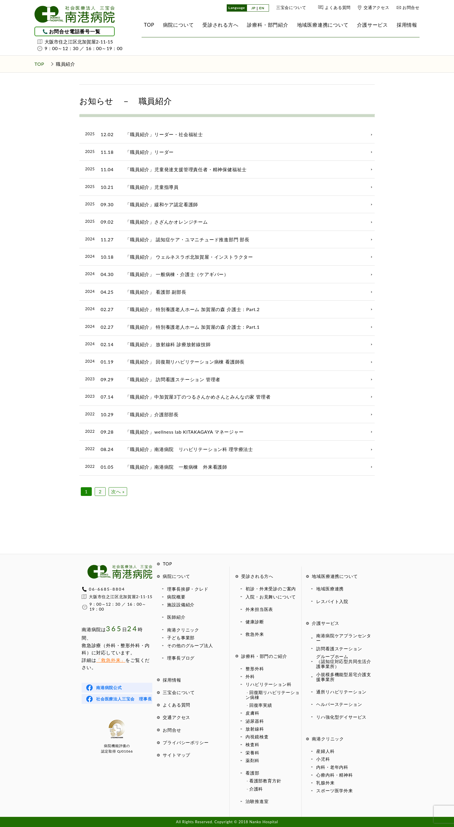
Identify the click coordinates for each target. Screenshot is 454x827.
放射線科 (255, 728)
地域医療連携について (335, 576)
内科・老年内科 (332, 767)
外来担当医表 (259, 609)
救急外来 (255, 634)
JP (253, 8)
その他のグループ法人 (190, 645)
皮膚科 (252, 712)
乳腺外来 (325, 782)
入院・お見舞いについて (271, 596)
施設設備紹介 (181, 604)
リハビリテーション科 (268, 684)
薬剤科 (252, 760)
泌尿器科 (255, 721)
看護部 (252, 772)
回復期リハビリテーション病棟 (272, 695)
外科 (250, 676)
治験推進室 (257, 801)
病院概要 (176, 596)
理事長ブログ (181, 657)
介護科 (256, 788)
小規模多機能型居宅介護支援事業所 (343, 677)
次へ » (118, 491)
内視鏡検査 (257, 736)
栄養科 (252, 752)
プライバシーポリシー (185, 742)
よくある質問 (338, 7)
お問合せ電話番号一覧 (74, 31)
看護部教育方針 (265, 780)
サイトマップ (176, 754)
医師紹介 (176, 617)
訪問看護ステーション (339, 648)
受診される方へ (257, 576)
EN (261, 8)
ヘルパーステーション (339, 704)
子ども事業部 (181, 637)
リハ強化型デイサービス (341, 717)
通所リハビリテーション (341, 691)
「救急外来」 (110, 660)
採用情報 (172, 679)
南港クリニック (183, 629)
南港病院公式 (109, 687)
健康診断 (255, 621)
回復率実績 (260, 705)
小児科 (323, 759)
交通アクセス (376, 7)
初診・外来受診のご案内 (271, 588)
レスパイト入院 (332, 601)
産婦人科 (325, 751)
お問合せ (411, 7)
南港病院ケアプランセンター (343, 638)
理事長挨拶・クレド (187, 589)
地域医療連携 (330, 588)
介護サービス (325, 623)
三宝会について (291, 7)
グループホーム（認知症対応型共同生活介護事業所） (343, 661)
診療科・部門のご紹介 (264, 656)
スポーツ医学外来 (334, 790)
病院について (176, 576)
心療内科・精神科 (334, 774)
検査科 (252, 744)
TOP (167, 563)
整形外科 (255, 668)
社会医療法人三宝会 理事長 (124, 698)
